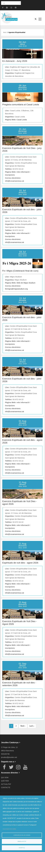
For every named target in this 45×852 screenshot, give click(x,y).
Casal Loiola (22, 120)
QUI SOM (4, 777)
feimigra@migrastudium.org (16, 289)
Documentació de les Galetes (9, 829)
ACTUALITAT (6, 784)
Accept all (22, 847)
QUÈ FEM (5, 781)
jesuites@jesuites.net (9, 757)
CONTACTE (5, 787)
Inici (4, 32)
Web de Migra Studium (26, 283)
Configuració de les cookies (21, 835)
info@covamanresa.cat (14, 181)
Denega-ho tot (22, 841)
